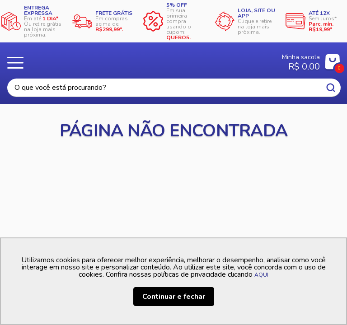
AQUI (261, 275)
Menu (18, 62)
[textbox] (174, 88)
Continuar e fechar (173, 297)
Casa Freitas (146, 59)
